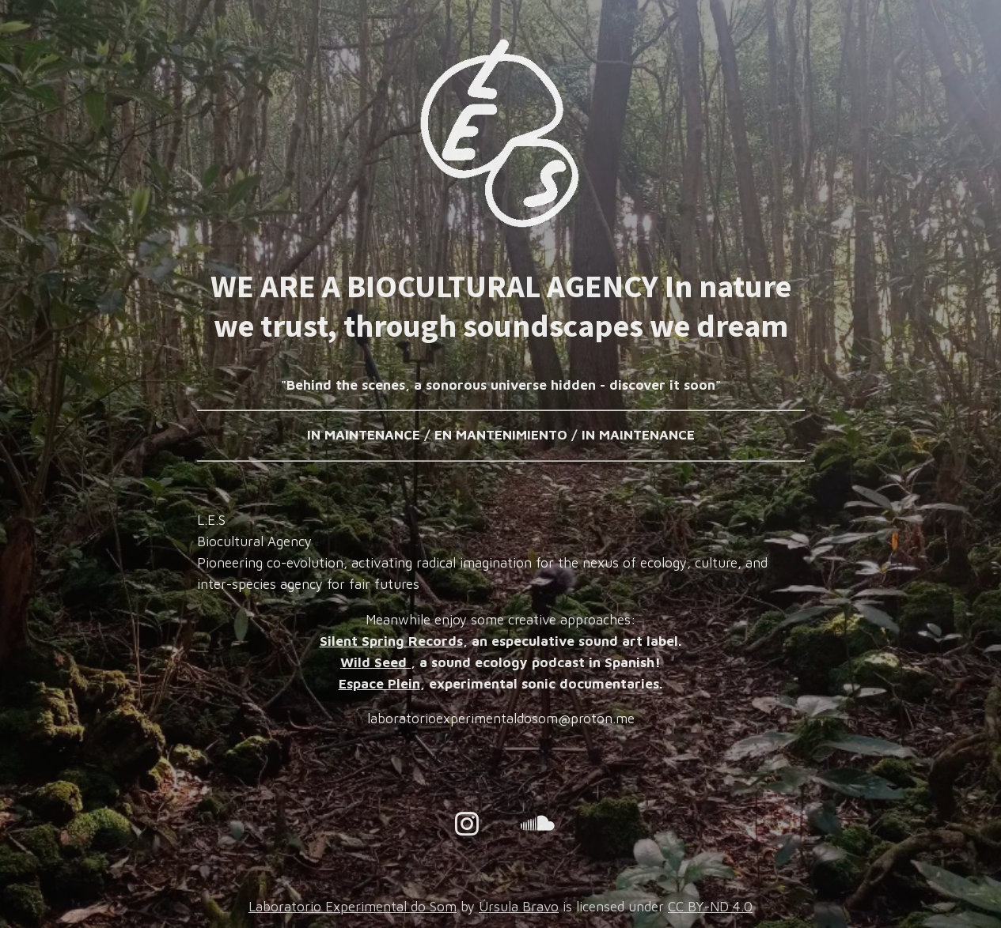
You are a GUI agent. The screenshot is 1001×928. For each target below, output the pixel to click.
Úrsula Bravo (519, 907)
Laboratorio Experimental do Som (352, 907)
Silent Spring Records (391, 641)
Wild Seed (375, 662)
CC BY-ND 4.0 (710, 907)
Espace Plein (379, 684)
